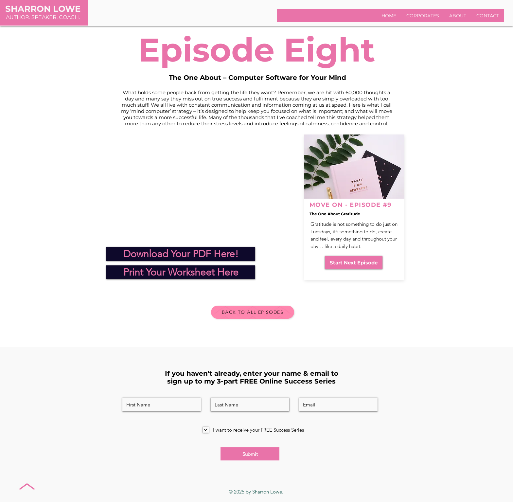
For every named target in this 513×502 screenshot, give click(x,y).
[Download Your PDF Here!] (180, 254)
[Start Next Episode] (353, 262)
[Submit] (250, 453)
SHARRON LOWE (42, 9)
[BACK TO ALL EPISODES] (252, 312)
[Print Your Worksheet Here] (180, 272)
